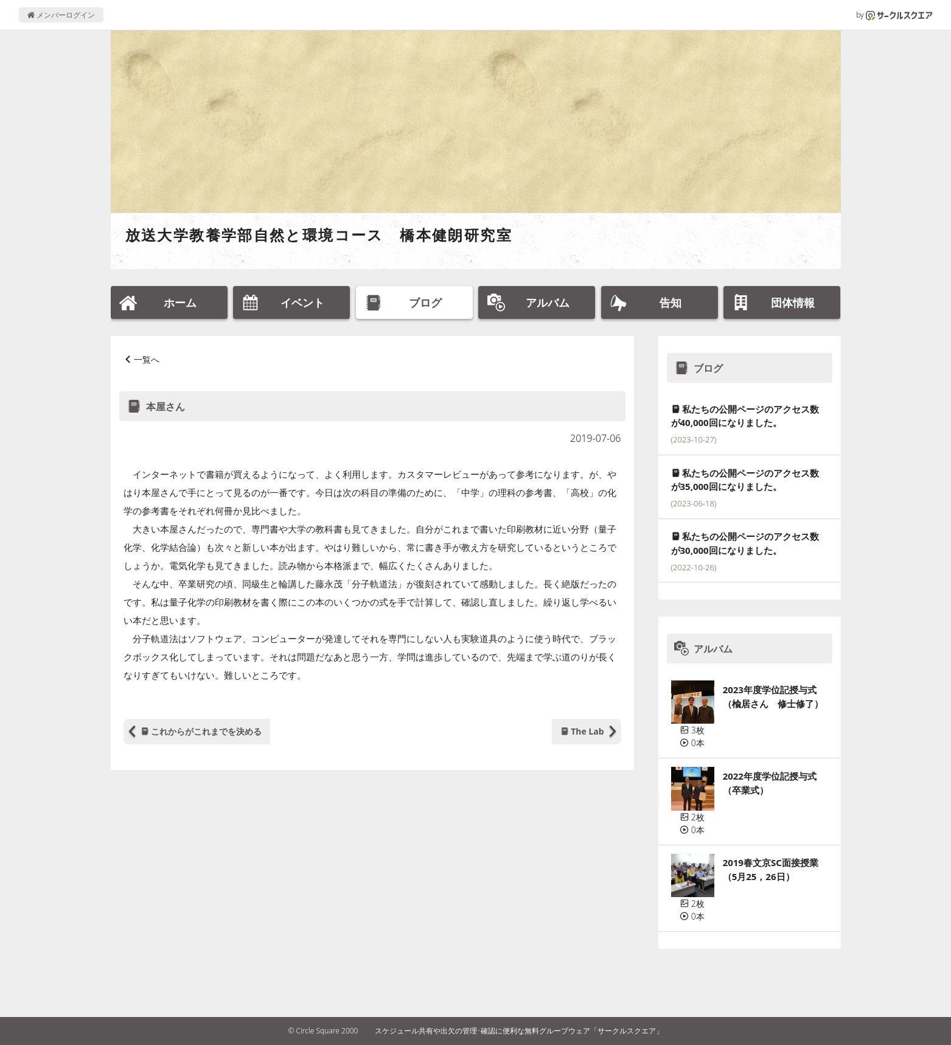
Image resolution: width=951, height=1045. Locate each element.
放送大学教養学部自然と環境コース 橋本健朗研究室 (319, 235)
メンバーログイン (61, 15)
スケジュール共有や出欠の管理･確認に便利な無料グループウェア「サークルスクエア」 (519, 1031)
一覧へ (146, 359)
